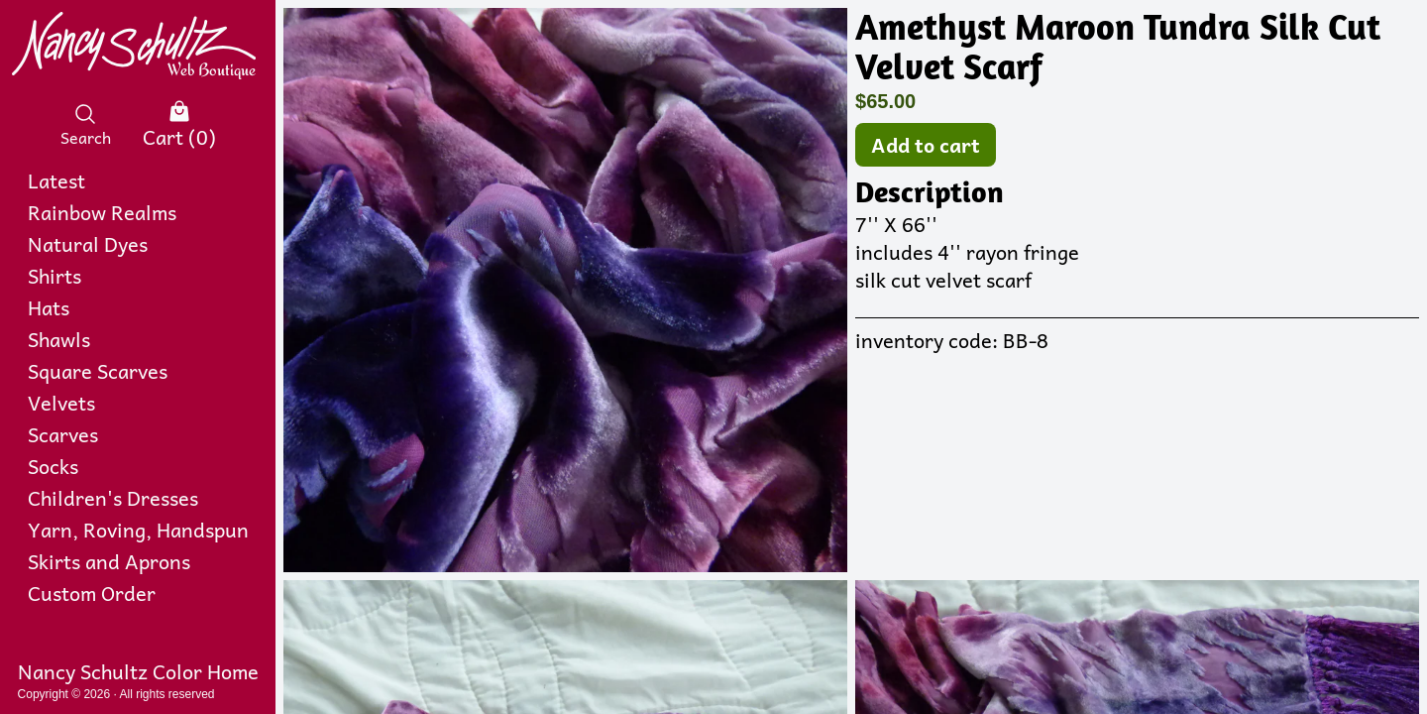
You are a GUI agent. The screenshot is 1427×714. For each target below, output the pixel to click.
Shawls (59, 339)
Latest (56, 180)
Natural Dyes (88, 244)
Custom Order (92, 593)
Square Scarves (97, 371)
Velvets (61, 402)
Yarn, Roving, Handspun (138, 529)
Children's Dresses (113, 498)
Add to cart (925, 145)
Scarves (63, 434)
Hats (48, 307)
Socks (53, 466)
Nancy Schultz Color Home (138, 671)
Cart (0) (179, 125)
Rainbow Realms (102, 212)
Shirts (54, 276)
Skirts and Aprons (109, 561)
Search (85, 125)
